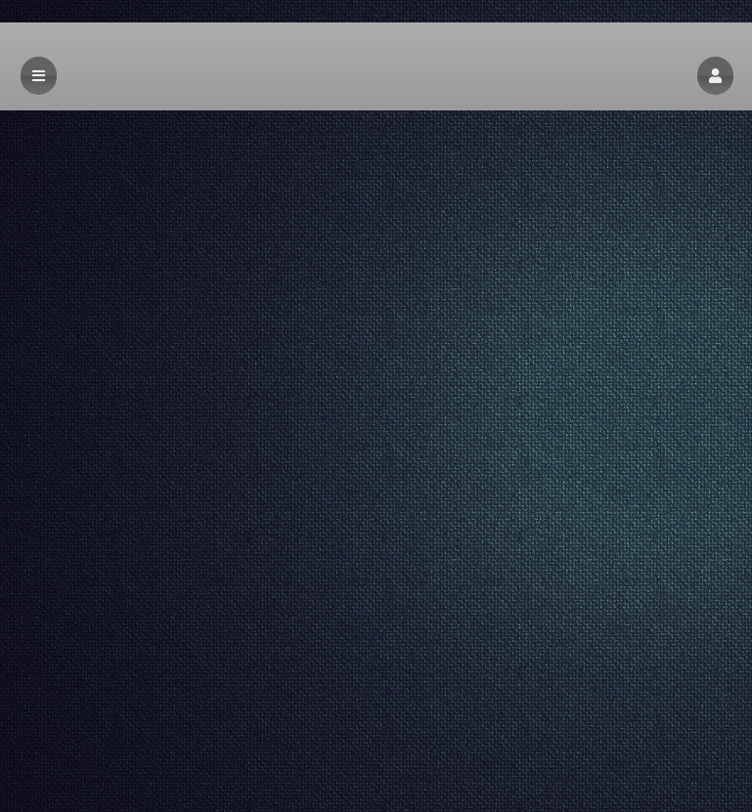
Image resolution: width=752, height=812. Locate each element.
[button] (715, 76)
